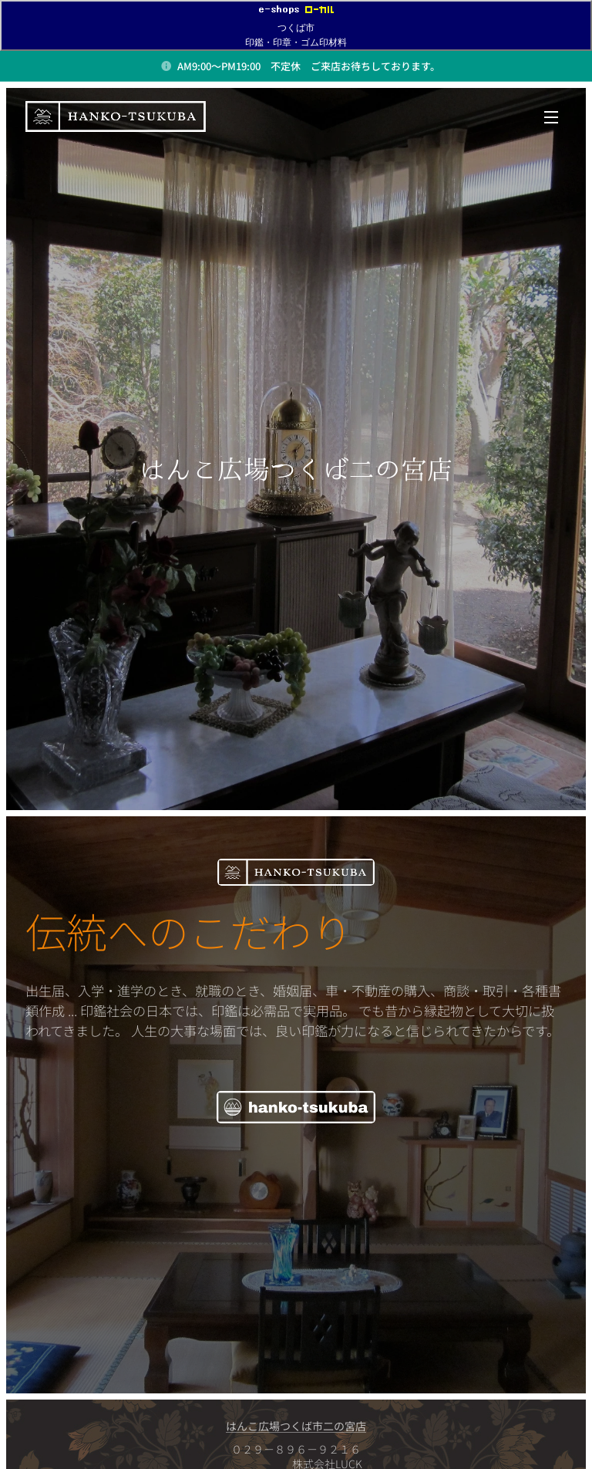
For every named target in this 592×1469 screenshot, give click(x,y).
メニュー (551, 117)
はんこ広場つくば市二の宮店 (296, 1426)
